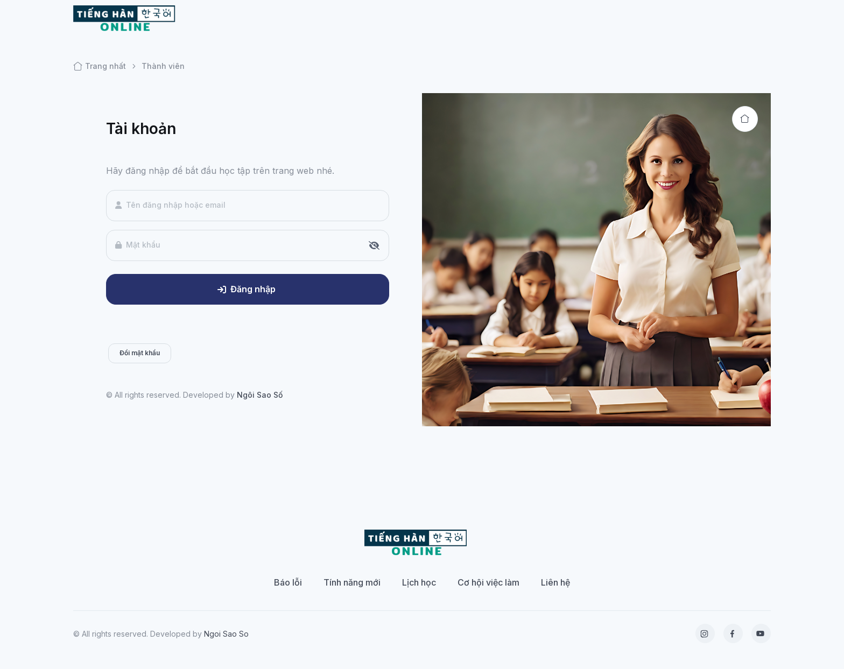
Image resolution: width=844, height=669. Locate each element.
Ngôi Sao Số (260, 394)
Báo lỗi (288, 582)
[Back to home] (745, 119)
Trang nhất (99, 66)
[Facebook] (733, 633)
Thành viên (163, 66)
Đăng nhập (246, 289)
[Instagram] (705, 633)
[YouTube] (761, 633)
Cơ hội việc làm (488, 582)
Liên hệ (555, 582)
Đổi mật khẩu (139, 353)
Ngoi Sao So (226, 633)
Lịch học (419, 582)
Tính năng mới (352, 582)
